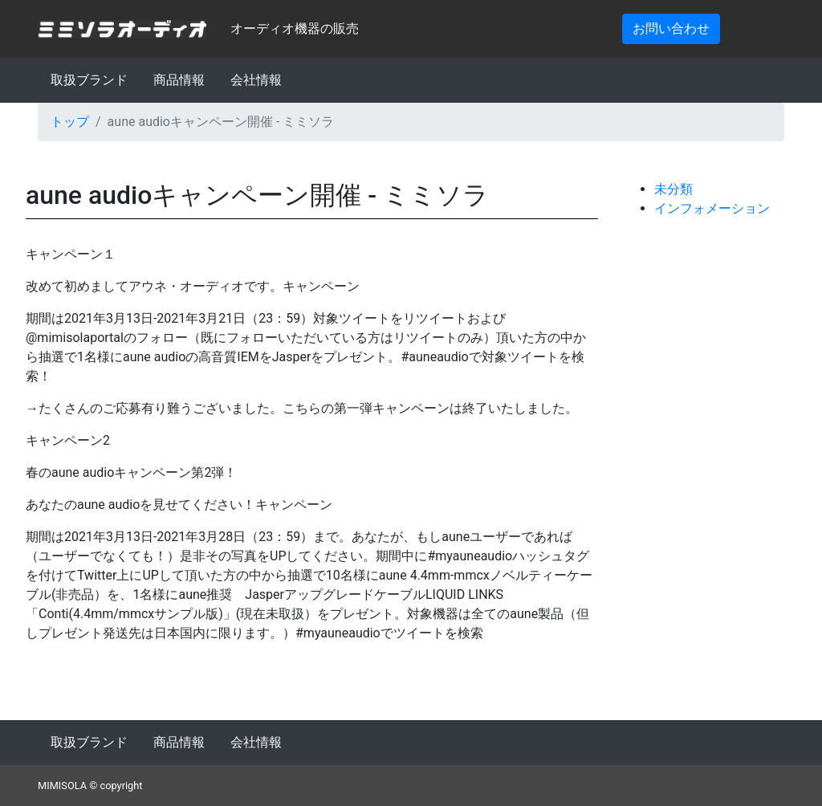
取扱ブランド (89, 80)
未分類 (673, 189)
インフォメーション (712, 208)
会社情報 (256, 80)
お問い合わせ (671, 28)
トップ (70, 121)
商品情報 (179, 80)
